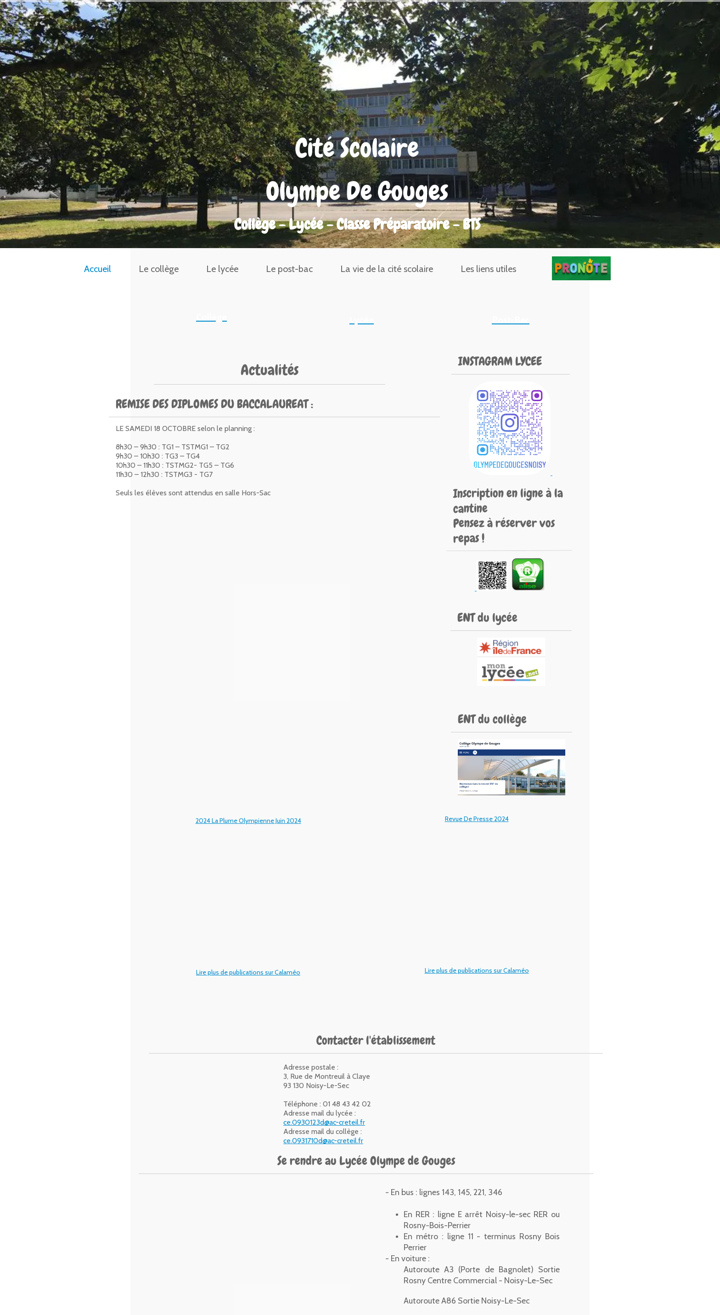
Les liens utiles (488, 268)
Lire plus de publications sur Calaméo (248, 972)
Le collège (159, 268)
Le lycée (222, 268)
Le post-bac (289, 268)
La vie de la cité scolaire (386, 268)
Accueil (97, 268)
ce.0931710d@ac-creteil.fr (323, 1140)
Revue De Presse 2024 (477, 819)
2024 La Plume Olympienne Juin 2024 (248, 820)
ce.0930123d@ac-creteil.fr (324, 1122)
